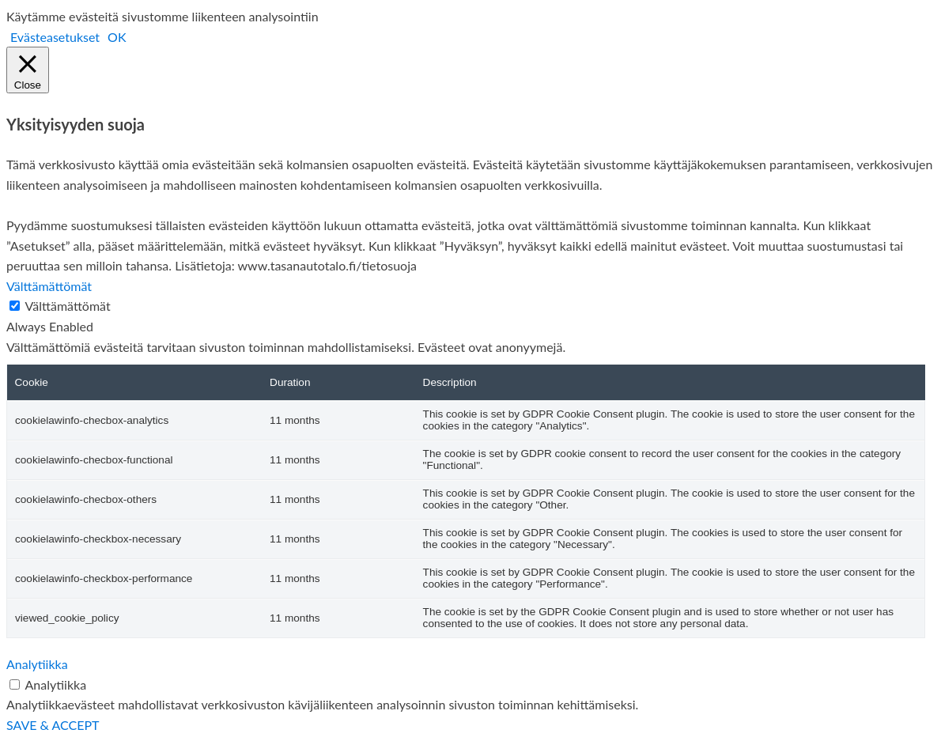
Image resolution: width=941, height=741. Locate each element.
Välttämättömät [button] (49, 285)
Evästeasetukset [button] (55, 36)
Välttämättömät (68, 305)
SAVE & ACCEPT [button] (53, 724)
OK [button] (117, 36)
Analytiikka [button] (37, 663)
